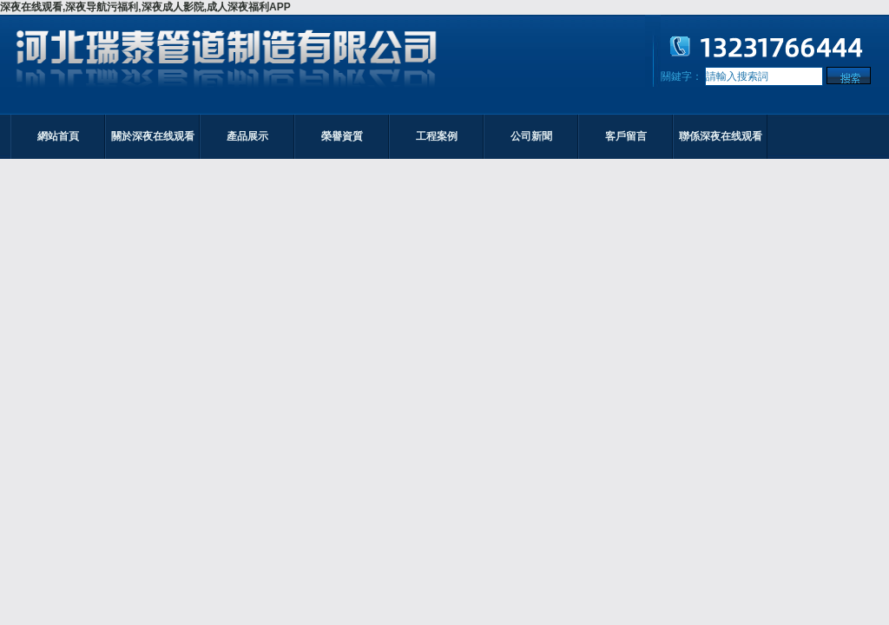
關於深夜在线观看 (152, 136)
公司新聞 (531, 136)
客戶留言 (626, 136)
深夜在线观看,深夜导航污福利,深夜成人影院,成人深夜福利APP (145, 7)
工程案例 (437, 136)
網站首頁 (58, 136)
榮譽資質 (342, 136)
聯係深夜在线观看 (720, 136)
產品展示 (247, 136)
